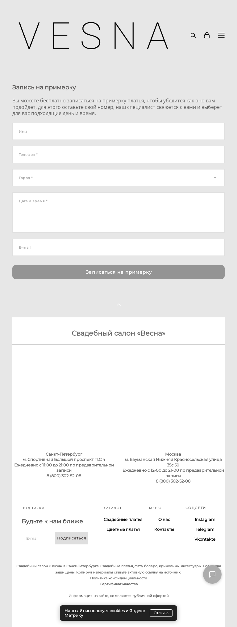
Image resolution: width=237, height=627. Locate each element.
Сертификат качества (119, 584)
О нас (164, 519)
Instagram (205, 519)
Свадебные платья (123, 519)
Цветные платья (123, 529)
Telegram (205, 529)
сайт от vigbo (24, 612)
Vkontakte (204, 539)
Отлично (161, 613)
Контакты (164, 529)
